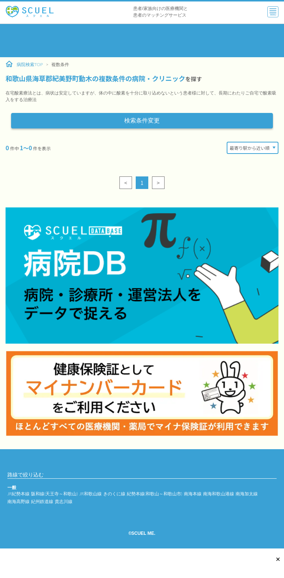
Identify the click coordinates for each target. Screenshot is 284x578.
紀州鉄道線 (42, 501)
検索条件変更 (142, 120)
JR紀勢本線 (18, 493)
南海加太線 (247, 493)
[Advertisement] (142, 40)
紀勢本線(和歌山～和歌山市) (154, 493)
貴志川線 (63, 501)
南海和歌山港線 (218, 493)
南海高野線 (18, 501)
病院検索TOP (24, 64)
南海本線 (193, 493)
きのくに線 (114, 493)
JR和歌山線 (90, 493)
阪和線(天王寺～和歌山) (54, 493)
